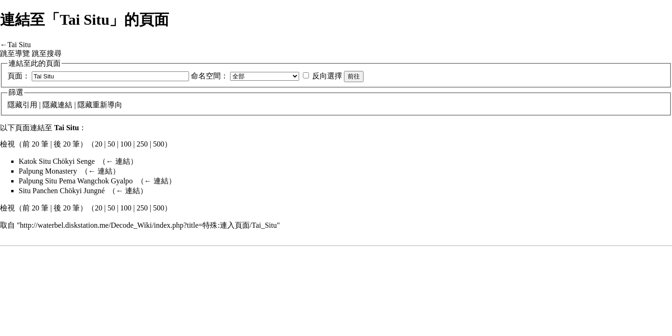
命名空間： (209, 76)
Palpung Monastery (48, 171)
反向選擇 (327, 76)
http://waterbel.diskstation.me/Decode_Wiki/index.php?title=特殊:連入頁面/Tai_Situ (148, 225)
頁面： (18, 76)
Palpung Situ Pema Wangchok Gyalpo (76, 181)
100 (126, 144)
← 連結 (118, 161)
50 (111, 144)
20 (98, 144)
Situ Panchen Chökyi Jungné (62, 191)
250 (142, 144)
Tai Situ (19, 45)
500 (158, 144)
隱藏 (14, 105)
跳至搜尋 (47, 53)
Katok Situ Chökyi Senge (57, 161)
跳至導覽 (15, 53)
